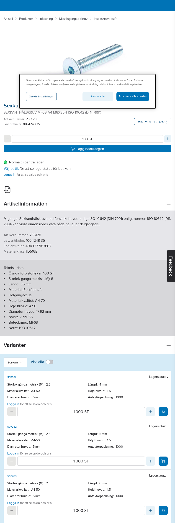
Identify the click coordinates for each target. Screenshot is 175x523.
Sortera (15, 362)
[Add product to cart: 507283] (163, 510)
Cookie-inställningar (41, 96)
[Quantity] (87, 139)
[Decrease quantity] (7, 138)
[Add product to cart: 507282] (163, 461)
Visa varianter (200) (152, 122)
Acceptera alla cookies (133, 96)
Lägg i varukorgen (87, 148)
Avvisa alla (98, 96)
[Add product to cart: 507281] (163, 411)
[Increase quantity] (167, 138)
